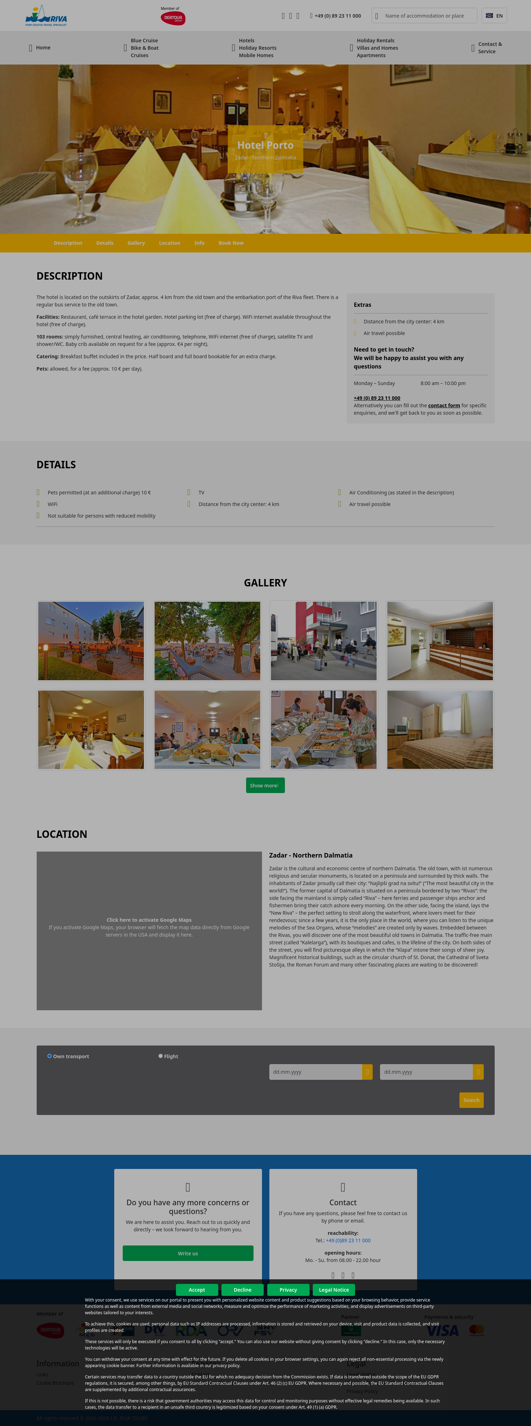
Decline (243, 1289)
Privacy (288, 1289)
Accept (197, 1289)
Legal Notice (334, 1289)
